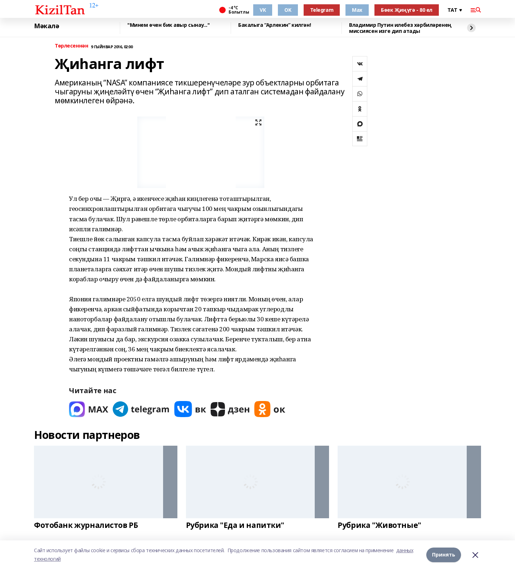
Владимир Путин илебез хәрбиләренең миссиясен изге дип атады (400, 28)
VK (263, 9)
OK (287, 9)
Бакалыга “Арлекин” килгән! (274, 25)
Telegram (322, 9)
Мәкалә (46, 26)
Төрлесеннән (71, 46)
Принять (443, 554)
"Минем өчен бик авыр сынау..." (168, 25)
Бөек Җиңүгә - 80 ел (406, 9)
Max (357, 9)
